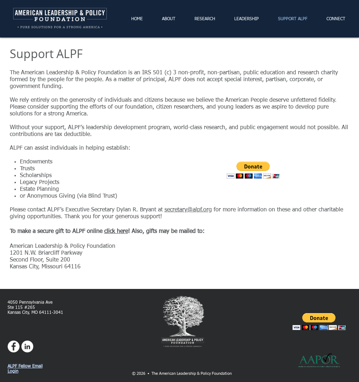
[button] (253, 170)
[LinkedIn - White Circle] (27, 346)
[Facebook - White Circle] (14, 346)
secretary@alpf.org (188, 210)
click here (116, 231)
